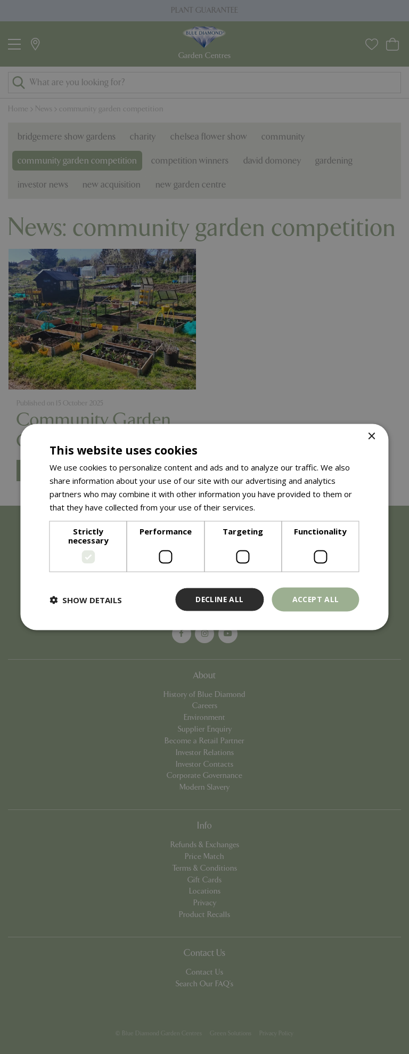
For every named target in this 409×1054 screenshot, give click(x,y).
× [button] (371, 436)
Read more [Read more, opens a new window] (277, 506)
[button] (86, 599)
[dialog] (204, 527)
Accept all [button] (315, 599)
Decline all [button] (218, 599)
